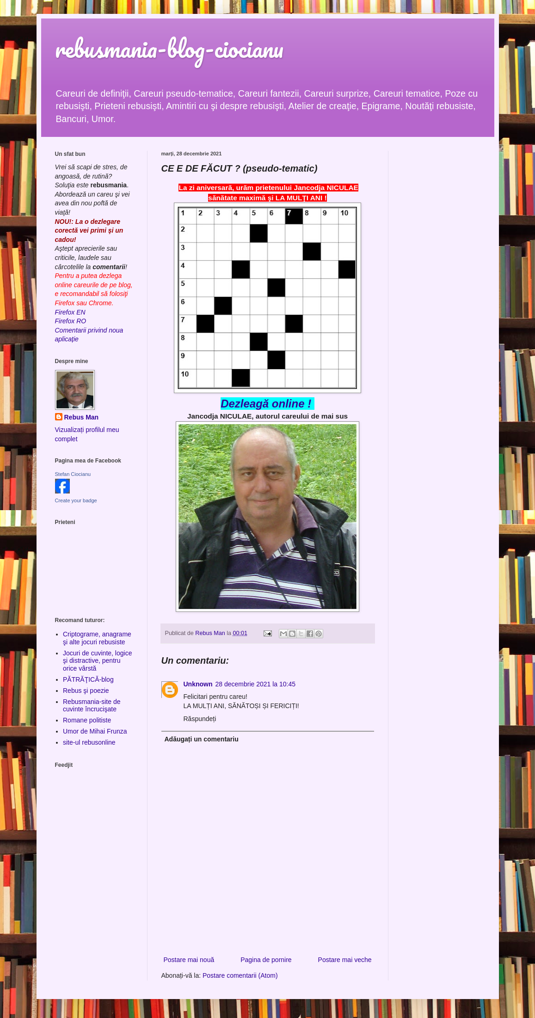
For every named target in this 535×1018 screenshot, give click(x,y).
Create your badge (76, 500)
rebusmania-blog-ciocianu (169, 48)
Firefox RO (70, 321)
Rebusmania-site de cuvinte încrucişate (92, 705)
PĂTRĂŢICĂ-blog (88, 679)
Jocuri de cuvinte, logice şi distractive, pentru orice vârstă (97, 660)
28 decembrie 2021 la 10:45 (255, 684)
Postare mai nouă (189, 959)
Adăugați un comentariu (202, 739)
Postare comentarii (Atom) (240, 975)
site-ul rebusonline (89, 742)
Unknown (198, 684)
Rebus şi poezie (86, 690)
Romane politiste (87, 720)
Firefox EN (70, 312)
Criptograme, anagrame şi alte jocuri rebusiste (97, 638)
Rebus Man (81, 417)
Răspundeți (200, 718)
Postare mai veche (345, 959)
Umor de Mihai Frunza (95, 731)
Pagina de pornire (266, 959)
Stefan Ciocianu (73, 474)
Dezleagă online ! (266, 403)
